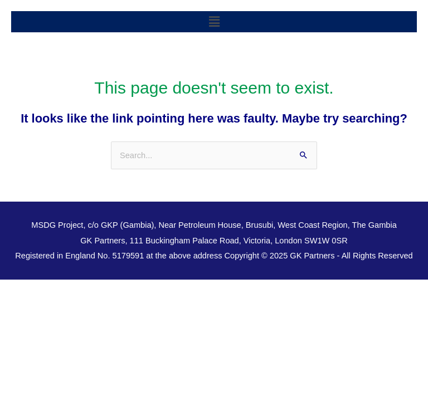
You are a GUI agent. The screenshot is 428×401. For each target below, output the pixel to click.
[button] (214, 21)
